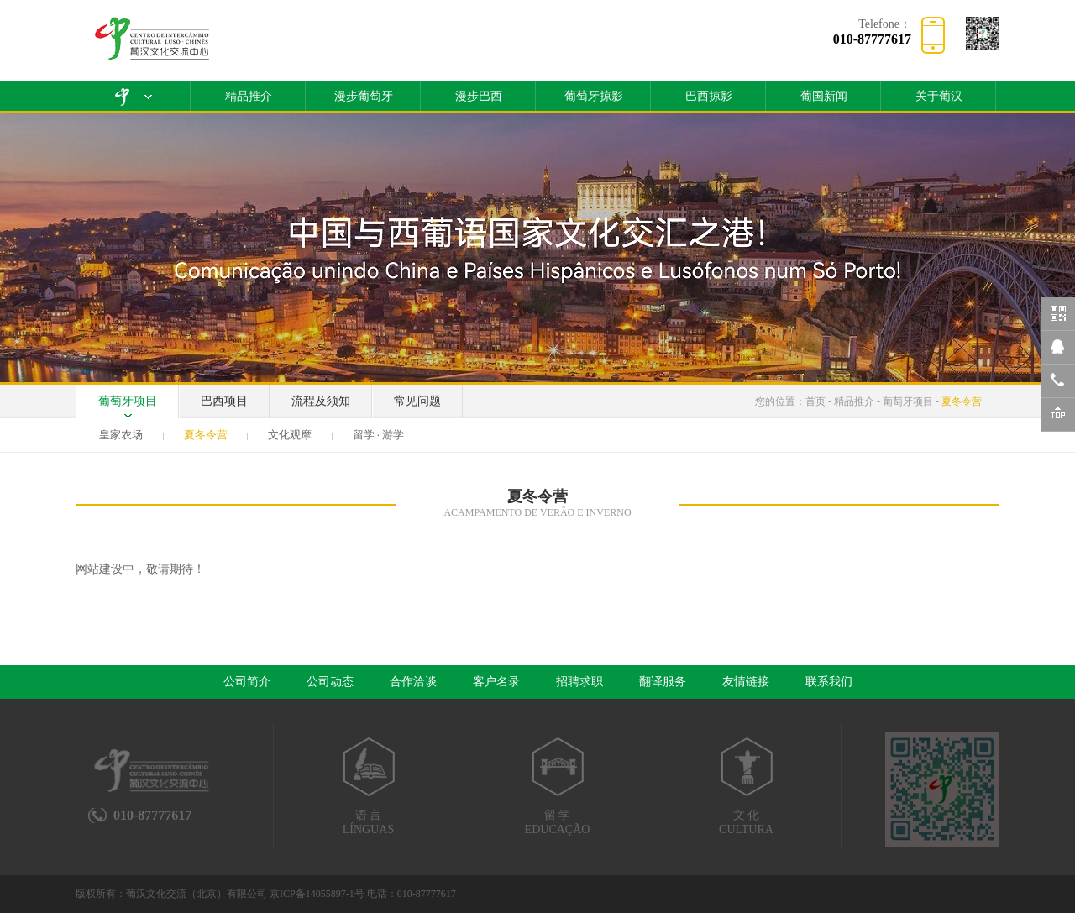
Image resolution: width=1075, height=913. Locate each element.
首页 (815, 401)
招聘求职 (579, 681)
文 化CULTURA (746, 786)
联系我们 (828, 681)
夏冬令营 (961, 401)
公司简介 (246, 681)
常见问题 (417, 401)
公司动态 (330, 681)
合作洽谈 (413, 681)
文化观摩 (290, 434)
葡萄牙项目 (127, 401)
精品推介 (248, 96)
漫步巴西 (478, 96)
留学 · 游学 (379, 434)
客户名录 (496, 681)
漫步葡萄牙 (363, 96)
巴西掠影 (708, 96)
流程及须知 (320, 401)
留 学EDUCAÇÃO (557, 786)
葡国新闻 (823, 96)
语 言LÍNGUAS (368, 786)
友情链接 (745, 681)
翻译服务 (662, 681)
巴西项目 (224, 401)
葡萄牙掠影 (593, 96)
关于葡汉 (938, 96)
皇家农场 (121, 434)
